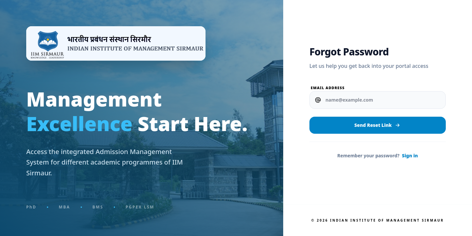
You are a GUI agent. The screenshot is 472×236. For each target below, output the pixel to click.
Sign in (410, 155)
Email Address (327, 87)
